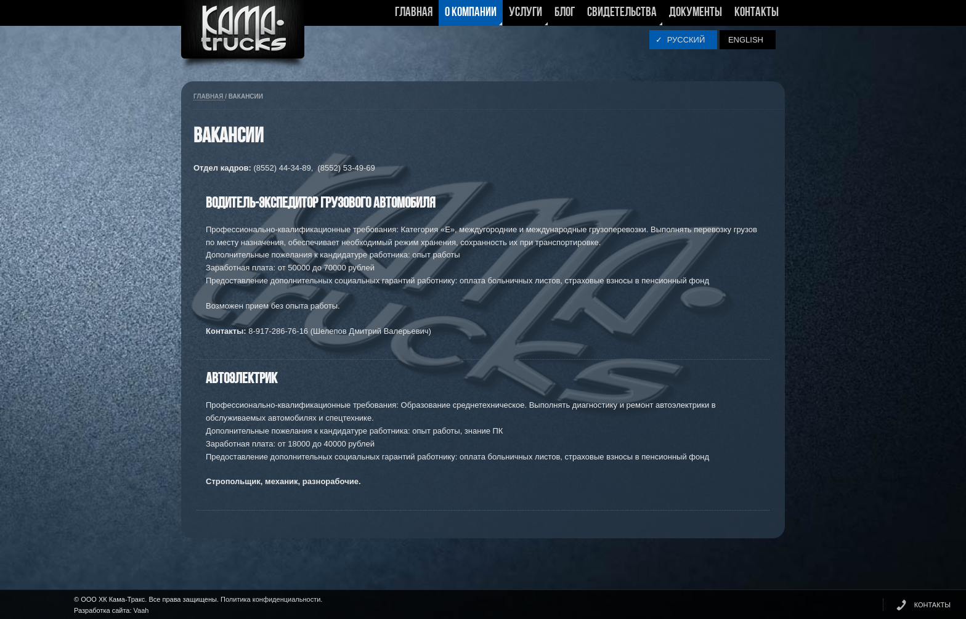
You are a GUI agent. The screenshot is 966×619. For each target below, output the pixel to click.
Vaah (141, 610)
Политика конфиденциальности (270, 599)
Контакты (756, 12)
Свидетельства (622, 16)
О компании (471, 16)
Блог (564, 12)
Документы (695, 12)
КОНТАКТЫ (932, 605)
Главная (413, 12)
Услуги (525, 16)
